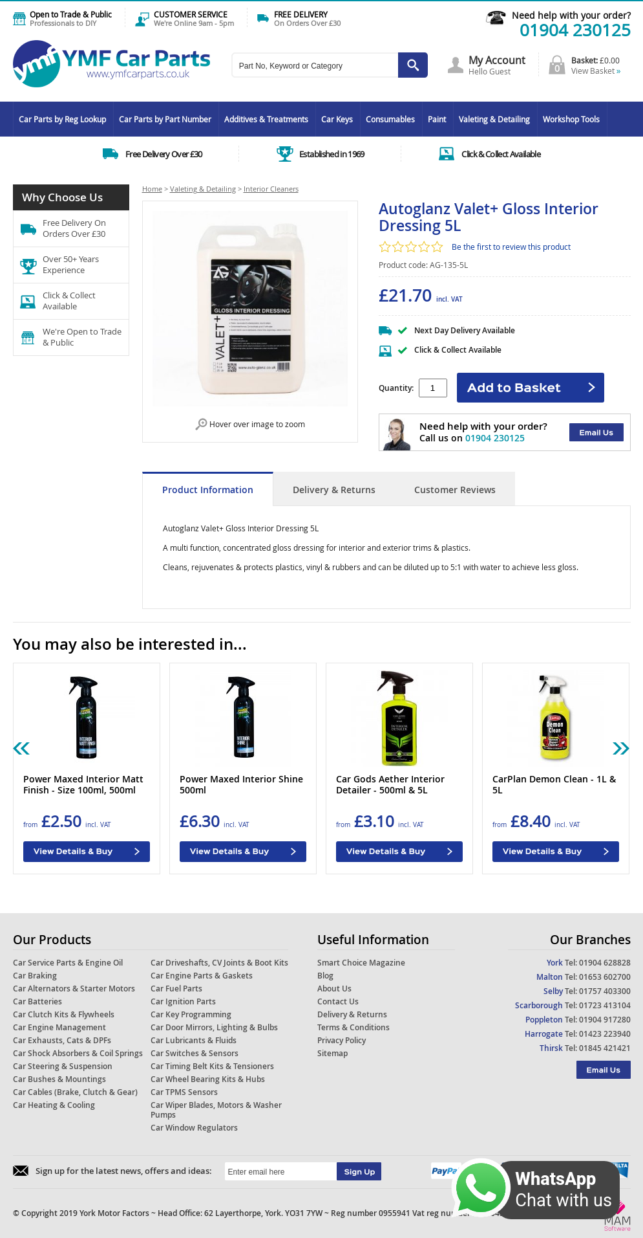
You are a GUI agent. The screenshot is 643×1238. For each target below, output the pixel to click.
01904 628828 (605, 962)
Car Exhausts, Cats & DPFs (62, 1040)
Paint (437, 119)
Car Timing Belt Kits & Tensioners (212, 1066)
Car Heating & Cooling (54, 1105)
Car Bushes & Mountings (59, 1079)
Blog (325, 975)
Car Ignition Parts (183, 1001)
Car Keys (337, 119)
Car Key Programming (191, 1014)
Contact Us (338, 1001)
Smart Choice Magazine (361, 962)
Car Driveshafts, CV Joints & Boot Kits (219, 962)
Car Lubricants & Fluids (194, 1040)
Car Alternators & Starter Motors (74, 988)
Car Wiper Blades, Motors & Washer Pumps (216, 1110)
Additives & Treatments (266, 119)
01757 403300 (605, 991)
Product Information (207, 489)
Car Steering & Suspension (62, 1066)
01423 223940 (605, 1033)
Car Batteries (37, 1001)
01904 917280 (605, 1019)
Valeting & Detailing (494, 119)
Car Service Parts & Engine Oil (68, 962)
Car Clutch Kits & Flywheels (63, 1014)
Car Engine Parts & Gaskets (202, 975)
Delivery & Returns (334, 489)
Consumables (390, 119)
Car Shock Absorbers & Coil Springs (78, 1053)
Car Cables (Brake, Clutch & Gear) (75, 1092)
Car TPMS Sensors (184, 1092)
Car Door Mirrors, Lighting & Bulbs (214, 1027)
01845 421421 (605, 1048)
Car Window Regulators (194, 1127)
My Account (497, 60)
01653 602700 (605, 976)
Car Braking (35, 975)
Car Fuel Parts (176, 988)
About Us (334, 988)
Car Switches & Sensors (194, 1053)
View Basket (596, 70)
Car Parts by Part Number (165, 119)
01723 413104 (605, 1005)
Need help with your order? (571, 15)
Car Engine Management (59, 1027)
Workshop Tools (571, 119)
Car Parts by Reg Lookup (62, 119)
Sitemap (332, 1053)
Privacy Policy (341, 1040)
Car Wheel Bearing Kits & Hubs (208, 1079)
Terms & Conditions (353, 1027)
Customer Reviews (455, 489)
